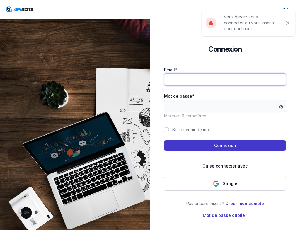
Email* (170, 69)
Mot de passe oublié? (225, 215)
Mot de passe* (179, 96)
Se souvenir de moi (191, 129)
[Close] (287, 23)
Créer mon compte (244, 203)
